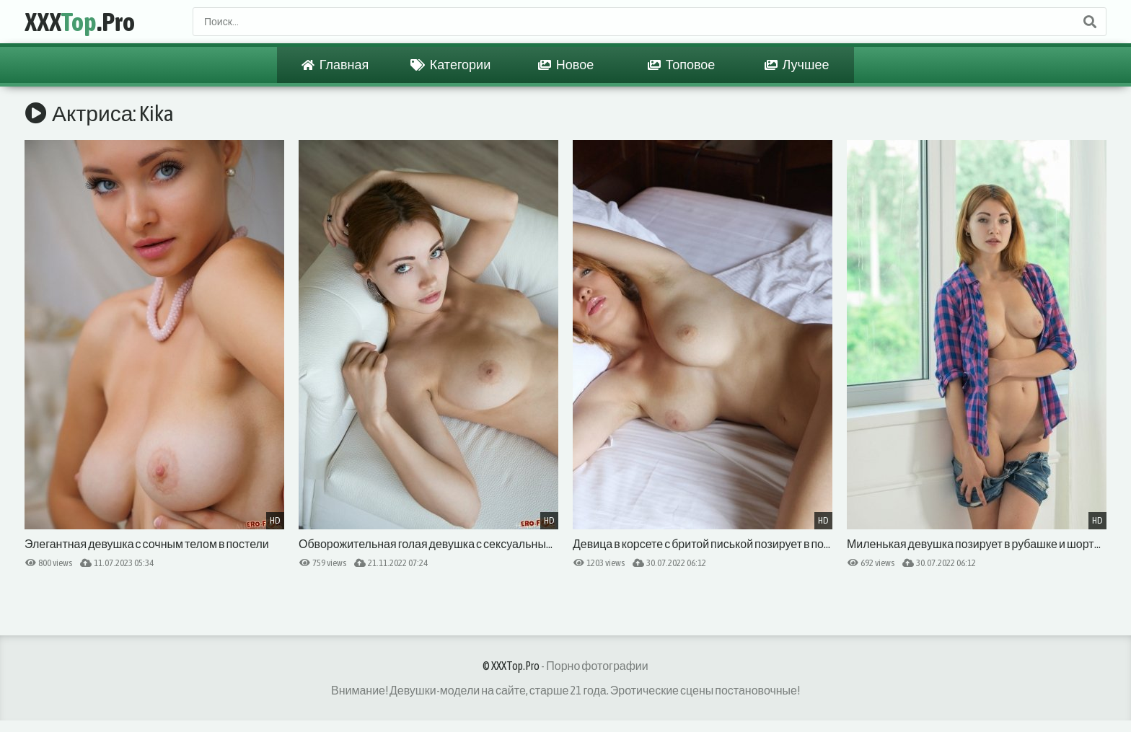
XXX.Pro (80, 21)
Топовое (682, 65)
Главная (335, 65)
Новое (566, 65)
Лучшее (797, 65)
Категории (450, 65)
